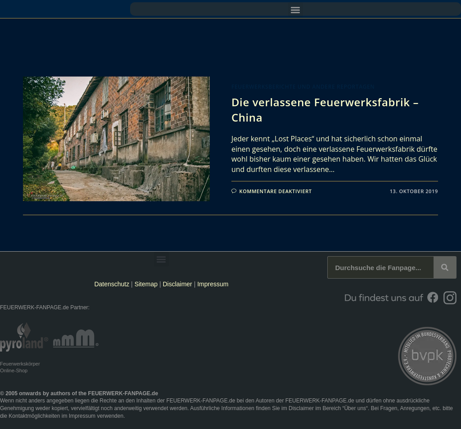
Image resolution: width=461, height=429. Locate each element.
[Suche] (445, 267)
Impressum (212, 284)
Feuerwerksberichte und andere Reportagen (303, 86)
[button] (295, 9)
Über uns (355, 408)
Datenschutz (111, 284)
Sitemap (147, 284)
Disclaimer (177, 284)
